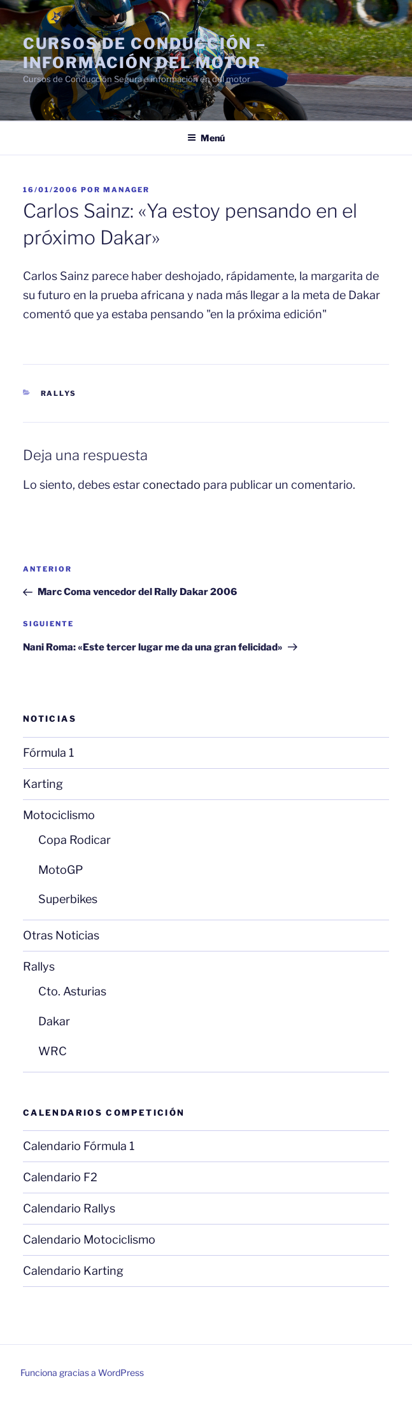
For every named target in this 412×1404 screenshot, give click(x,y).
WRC (52, 1051)
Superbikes (67, 899)
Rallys (59, 393)
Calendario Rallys (69, 1208)
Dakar (54, 1021)
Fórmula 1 (48, 752)
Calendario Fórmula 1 (78, 1146)
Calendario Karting (73, 1270)
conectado (172, 484)
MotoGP (60, 869)
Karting (43, 783)
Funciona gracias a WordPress (82, 1372)
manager (126, 189)
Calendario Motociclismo (89, 1239)
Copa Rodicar (74, 839)
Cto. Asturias (72, 991)
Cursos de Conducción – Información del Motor (144, 53)
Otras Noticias (61, 935)
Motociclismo (59, 815)
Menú (206, 137)
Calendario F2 (60, 1177)
